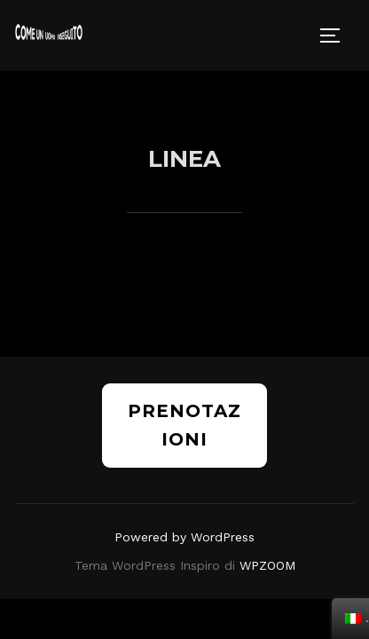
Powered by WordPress (184, 466)
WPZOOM (267, 494)
